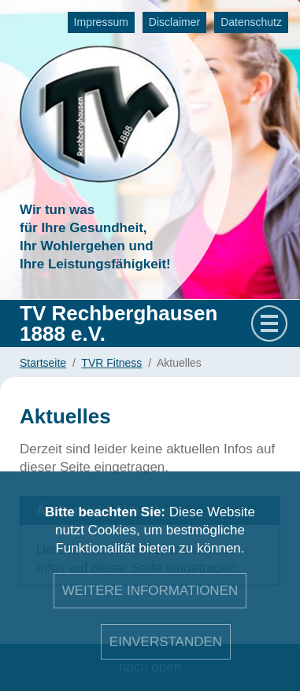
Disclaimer (174, 22)
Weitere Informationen (150, 590)
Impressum (101, 22)
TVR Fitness (111, 363)
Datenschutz (251, 22)
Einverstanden (165, 641)
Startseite (43, 363)
